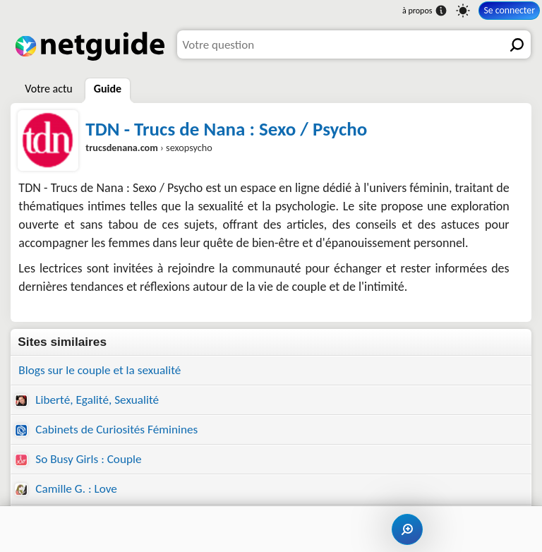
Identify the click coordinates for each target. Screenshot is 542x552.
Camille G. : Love (66, 488)
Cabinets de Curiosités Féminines (106, 429)
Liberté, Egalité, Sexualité (87, 399)
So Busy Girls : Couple (78, 459)
